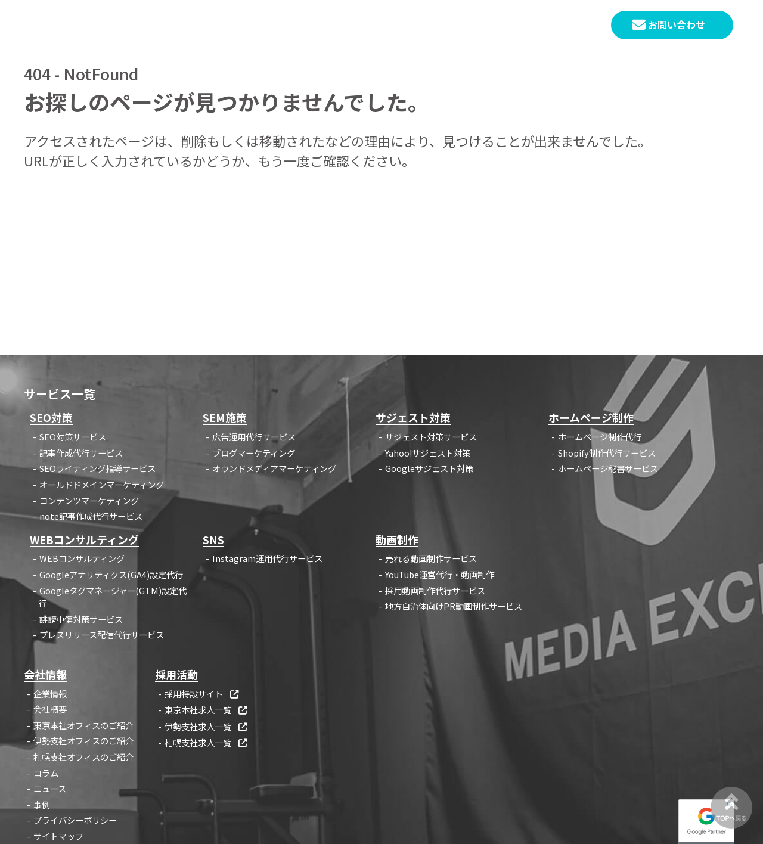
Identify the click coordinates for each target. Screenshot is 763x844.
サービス (361, 26)
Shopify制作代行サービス (607, 452)
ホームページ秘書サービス (608, 468)
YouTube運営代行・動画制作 (439, 574)
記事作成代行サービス (81, 452)
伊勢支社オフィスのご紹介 (83, 740)
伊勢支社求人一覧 (207, 726)
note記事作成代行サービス (90, 516)
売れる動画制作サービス (431, 558)
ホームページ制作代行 (599, 436)
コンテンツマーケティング (89, 500)
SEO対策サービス (72, 436)
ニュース (49, 788)
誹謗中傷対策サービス (81, 619)
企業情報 (511, 26)
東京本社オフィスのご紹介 (83, 725)
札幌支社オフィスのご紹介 (83, 756)
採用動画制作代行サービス (435, 590)
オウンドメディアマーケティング (274, 468)
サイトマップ (58, 836)
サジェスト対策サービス (431, 436)
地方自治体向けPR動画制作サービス (453, 606)
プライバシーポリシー (75, 820)
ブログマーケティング (253, 452)
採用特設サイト (202, 693)
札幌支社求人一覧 (207, 742)
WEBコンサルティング (82, 558)
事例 (460, 26)
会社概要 (50, 709)
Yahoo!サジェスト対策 (427, 452)
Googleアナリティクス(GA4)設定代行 (111, 574)
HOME (305, 26)
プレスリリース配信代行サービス (101, 634)
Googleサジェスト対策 (429, 468)
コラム (415, 26)
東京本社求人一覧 (207, 709)
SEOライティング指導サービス (97, 468)
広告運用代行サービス (254, 436)
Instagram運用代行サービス (267, 558)
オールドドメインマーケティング (101, 484)
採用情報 (570, 26)
